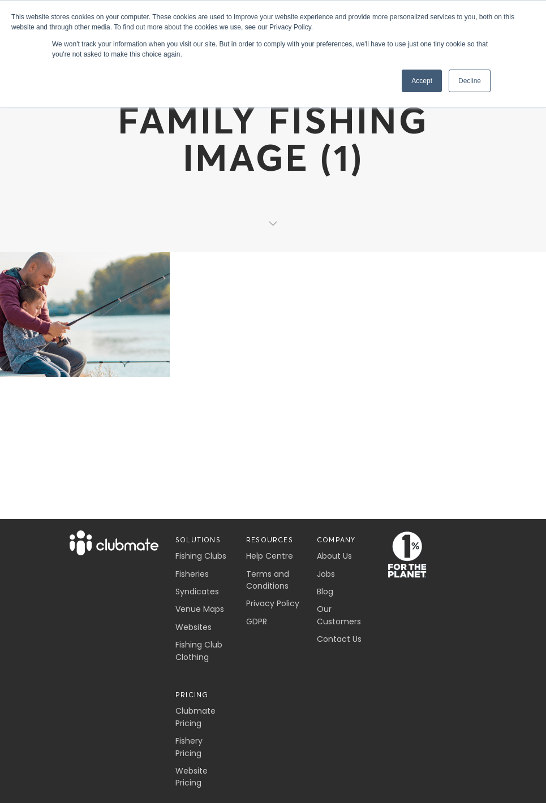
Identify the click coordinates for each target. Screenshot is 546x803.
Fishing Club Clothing (198, 650)
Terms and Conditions (267, 580)
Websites (193, 627)
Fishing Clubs (200, 556)
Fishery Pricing (189, 746)
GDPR (256, 621)
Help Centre (269, 556)
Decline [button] (469, 81)
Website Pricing (191, 776)
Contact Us (339, 639)
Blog (325, 591)
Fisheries (192, 574)
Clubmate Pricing (195, 716)
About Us (334, 556)
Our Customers (339, 615)
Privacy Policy (272, 603)
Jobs (326, 574)
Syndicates (197, 591)
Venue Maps (199, 609)
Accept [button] (421, 81)
